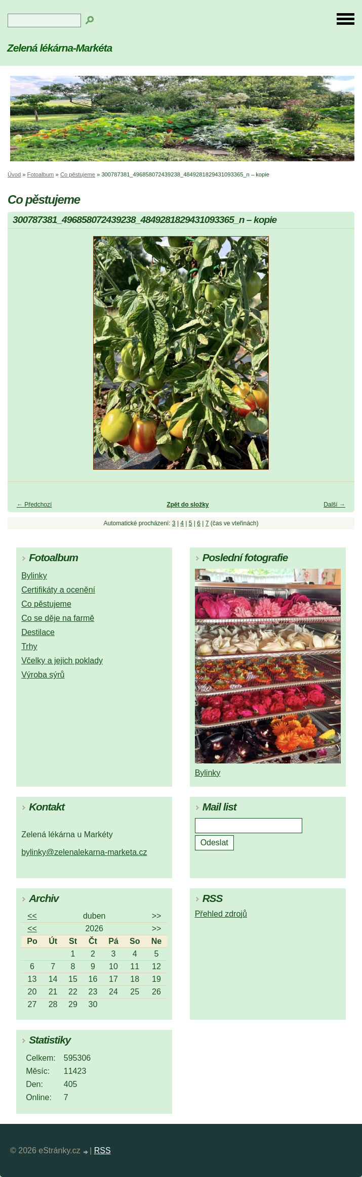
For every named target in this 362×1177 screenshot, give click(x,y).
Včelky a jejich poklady (62, 660)
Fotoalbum (40, 174)
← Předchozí (34, 504)
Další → (334, 504)
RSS (102, 1150)
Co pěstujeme (77, 174)
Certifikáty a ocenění (58, 589)
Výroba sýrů (42, 674)
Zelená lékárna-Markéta (59, 48)
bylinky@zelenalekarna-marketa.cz (84, 852)
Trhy (29, 646)
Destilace (38, 632)
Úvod (14, 174)
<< (32, 916)
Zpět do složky (188, 504)
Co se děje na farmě (57, 618)
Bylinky (34, 575)
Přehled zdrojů (221, 914)
